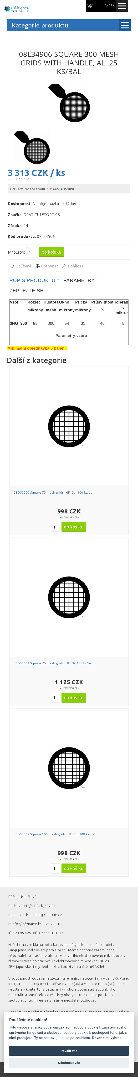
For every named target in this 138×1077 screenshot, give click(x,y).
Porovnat (46, 266)
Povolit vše (69, 1051)
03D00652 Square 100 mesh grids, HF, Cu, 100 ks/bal (54, 834)
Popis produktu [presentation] (33, 280)
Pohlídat (72, 266)
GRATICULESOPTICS (42, 215)
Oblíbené (20, 266)
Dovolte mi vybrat (106, 1038)
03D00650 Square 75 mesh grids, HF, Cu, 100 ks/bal (53, 492)
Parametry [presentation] (79, 280)
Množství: (16, 252)
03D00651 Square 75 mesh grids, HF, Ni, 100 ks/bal (53, 663)
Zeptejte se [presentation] (27, 290)
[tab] (34, 280)
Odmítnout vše (69, 1063)
